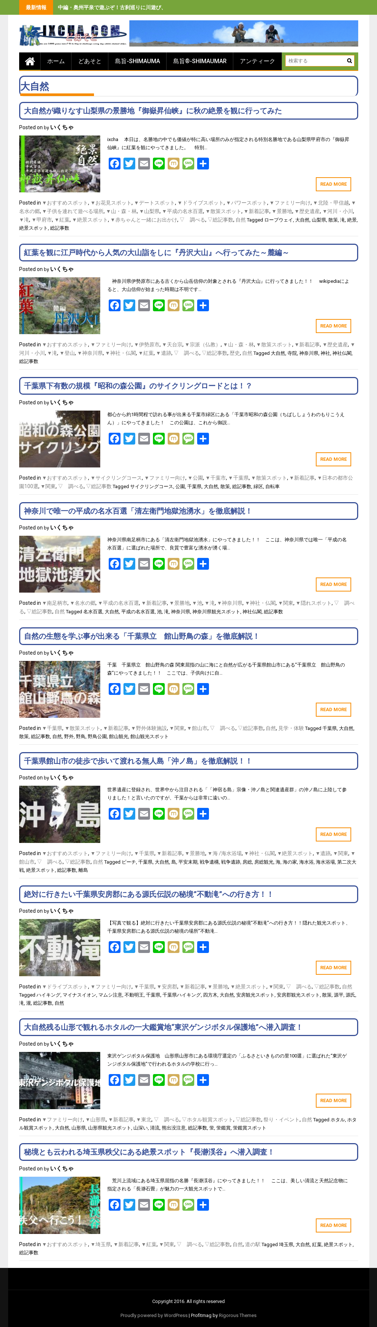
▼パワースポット (246, 203)
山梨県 (319, 220)
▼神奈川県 (90, 353)
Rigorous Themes (237, 1315)
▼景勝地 (282, 211)
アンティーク (257, 61)
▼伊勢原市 (147, 344)
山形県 (78, 1128)
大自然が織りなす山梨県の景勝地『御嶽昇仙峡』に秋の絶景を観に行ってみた (153, 110)
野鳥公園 (97, 736)
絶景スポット (33, 228)
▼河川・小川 (337, 211)
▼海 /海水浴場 (224, 853)
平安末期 (188, 862)
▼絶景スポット (90, 220)
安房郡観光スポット (298, 995)
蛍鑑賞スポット (249, 1128)
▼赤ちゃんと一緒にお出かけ (143, 220)
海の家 (290, 862)
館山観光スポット (149, 736)
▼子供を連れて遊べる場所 (73, 211)
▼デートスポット (154, 203)
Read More (333, 184)
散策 (333, 220)
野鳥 (80, 736)
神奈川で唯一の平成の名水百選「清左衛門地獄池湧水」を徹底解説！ (138, 511)
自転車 (272, 486)
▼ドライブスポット (200, 203)
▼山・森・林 (121, 211)
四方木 (210, 995)
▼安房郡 (167, 987)
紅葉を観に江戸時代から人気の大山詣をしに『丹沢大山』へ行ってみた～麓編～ (156, 252)
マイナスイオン (79, 995)
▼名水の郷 (82, 603)
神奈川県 (308, 353)
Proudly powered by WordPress (154, 1315)
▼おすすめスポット (65, 203)
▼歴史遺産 (307, 211)
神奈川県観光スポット (216, 611)
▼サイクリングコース (116, 478)
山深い (140, 1128)
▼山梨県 (149, 211)
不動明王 (134, 995)
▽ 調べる (192, 220)
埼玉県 (286, 1244)
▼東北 (143, 1119)
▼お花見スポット (111, 203)
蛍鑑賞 (223, 1128)
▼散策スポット (223, 211)
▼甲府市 (41, 220)
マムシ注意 (110, 995)
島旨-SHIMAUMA (137, 61)
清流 (155, 1128)
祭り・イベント (281, 1119)
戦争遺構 (209, 862)
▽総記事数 (220, 220)
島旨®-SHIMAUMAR (200, 61)
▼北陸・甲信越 (331, 203)
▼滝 (24, 220)
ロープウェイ (278, 220)
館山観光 (118, 736)
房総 (247, 862)
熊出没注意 (174, 1128)
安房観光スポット (255, 995)
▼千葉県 (238, 478)
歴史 (235, 353)
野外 (69, 736)
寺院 (292, 353)
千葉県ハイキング (182, 995)
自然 (240, 220)
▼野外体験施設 (149, 728)
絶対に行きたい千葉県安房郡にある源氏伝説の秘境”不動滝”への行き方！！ (149, 894)
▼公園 (195, 478)
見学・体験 (291, 728)
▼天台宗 (172, 344)
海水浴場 (325, 862)
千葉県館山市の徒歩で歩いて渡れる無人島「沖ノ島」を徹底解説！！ (138, 761)
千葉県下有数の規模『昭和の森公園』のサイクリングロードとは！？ (138, 385)
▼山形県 (95, 1119)
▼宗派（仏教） (203, 344)
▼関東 (48, 486)
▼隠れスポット (314, 603)
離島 (83, 870)
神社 (325, 353)
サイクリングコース (151, 486)
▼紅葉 (62, 220)
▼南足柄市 (55, 603)
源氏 (350, 995)
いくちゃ (62, 127)
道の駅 (253, 1244)
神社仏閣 (342, 353)
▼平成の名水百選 (182, 211)
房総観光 (263, 862)
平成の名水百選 (138, 611)
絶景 (352, 220)
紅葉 (317, 1244)
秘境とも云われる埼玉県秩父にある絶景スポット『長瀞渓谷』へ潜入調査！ (149, 1152)
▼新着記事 (256, 211)
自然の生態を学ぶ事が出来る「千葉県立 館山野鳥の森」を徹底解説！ (142, 636)
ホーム (56, 61)
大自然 (302, 220)
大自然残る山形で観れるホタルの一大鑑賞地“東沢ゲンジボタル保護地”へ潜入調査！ (163, 1027)
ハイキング (48, 995)
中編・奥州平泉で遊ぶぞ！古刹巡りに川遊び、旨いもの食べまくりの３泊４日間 (151, 7)
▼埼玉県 (100, 1244)
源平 (338, 995)
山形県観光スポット (109, 1128)
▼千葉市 (215, 478)
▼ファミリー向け (290, 203)
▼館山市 (197, 728)
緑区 (258, 486)
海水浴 (306, 862)
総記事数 (59, 228)
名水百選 (92, 611)
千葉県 (194, 486)
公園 (180, 486)
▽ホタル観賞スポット (207, 1119)
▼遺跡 (163, 353)
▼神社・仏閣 (120, 353)
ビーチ (129, 862)
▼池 (197, 603)
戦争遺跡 (230, 862)
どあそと (90, 61)
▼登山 (67, 353)
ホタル (338, 1119)
